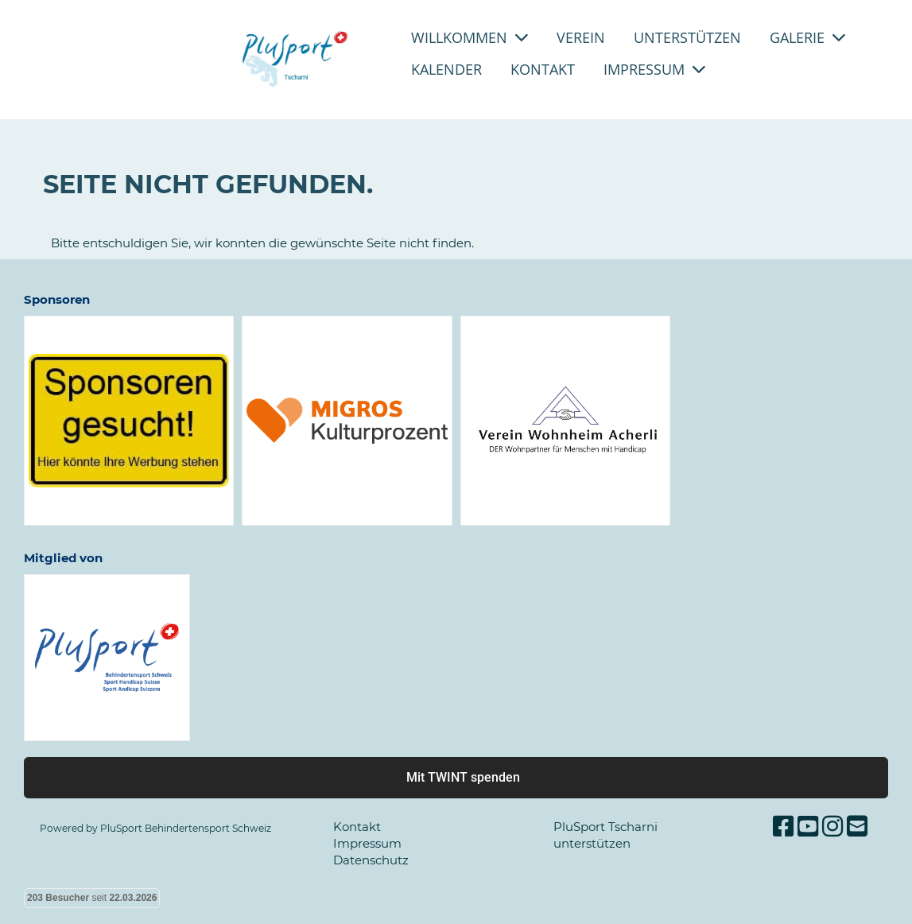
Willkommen (469, 37)
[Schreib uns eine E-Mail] (857, 826)
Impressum (654, 69)
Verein (581, 37)
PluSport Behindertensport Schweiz (185, 828)
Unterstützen (687, 37)
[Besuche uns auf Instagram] (832, 826)
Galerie (807, 37)
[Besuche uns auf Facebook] (783, 826)
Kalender (446, 69)
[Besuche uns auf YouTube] (808, 826)
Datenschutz (371, 860)
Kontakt (542, 69)
